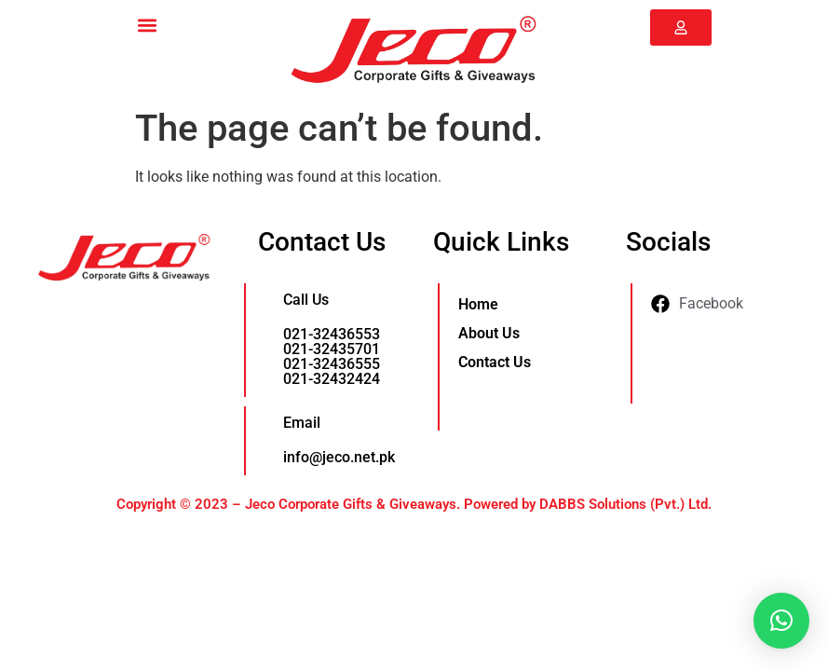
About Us (489, 333)
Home (478, 304)
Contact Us (494, 362)
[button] (146, 24)
